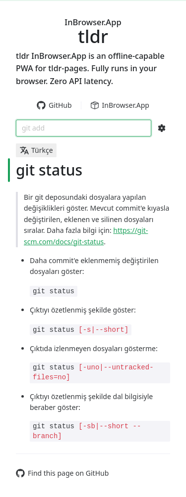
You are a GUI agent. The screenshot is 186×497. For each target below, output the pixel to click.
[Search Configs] (161, 128)
